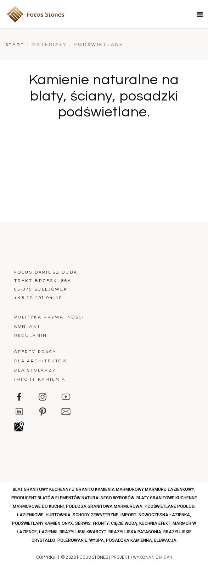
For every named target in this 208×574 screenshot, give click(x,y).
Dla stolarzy (35, 370)
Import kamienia (40, 379)
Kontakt (27, 326)
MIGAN (165, 557)
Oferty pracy (35, 351)
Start (14, 44)
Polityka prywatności (49, 317)
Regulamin (30, 335)
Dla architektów (41, 360)
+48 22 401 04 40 (38, 297)
